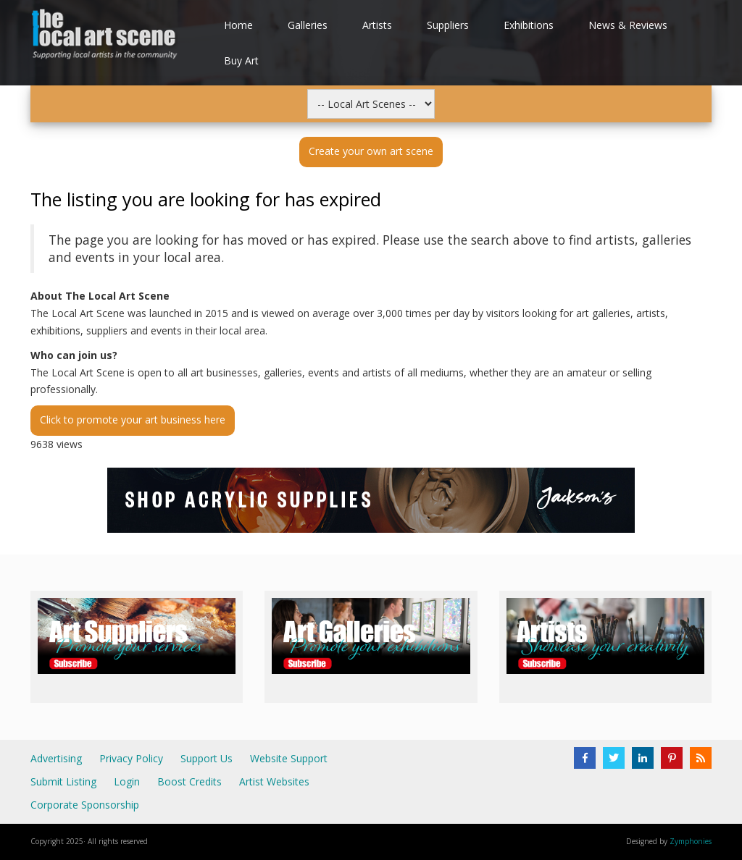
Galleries (308, 25)
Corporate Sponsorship (84, 804)
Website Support (289, 758)
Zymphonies (691, 841)
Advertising (56, 758)
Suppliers (448, 25)
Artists (377, 25)
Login (127, 781)
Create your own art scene (371, 151)
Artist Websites (274, 781)
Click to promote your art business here (132, 419)
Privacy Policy (131, 758)
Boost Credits (189, 781)
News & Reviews (627, 25)
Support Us (206, 758)
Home (238, 25)
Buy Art (241, 60)
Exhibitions (529, 25)
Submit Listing (63, 781)
